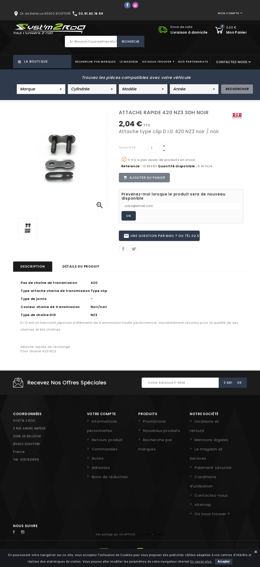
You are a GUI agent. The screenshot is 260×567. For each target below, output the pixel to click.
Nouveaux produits (161, 432)
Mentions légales (211, 442)
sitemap (203, 506)
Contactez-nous (211, 497)
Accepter (223, 561)
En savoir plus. (201, 561)
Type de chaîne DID (38, 317)
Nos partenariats (193, 62)
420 (94, 285)
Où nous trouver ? (158, 62)
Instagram (24, 534)
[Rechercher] (104, 41)
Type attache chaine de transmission (55, 293)
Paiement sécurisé (213, 469)
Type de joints (34, 301)
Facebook (16, 534)
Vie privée (144, 537)
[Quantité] (154, 148)
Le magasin (129, 62)
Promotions (154, 423)
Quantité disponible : (177, 166)
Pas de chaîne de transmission (49, 285)
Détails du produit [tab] (81, 268)
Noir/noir (99, 309)
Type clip (99, 293)
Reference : (131, 166)
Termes (159, 537)
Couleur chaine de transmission (50, 309)
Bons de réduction (110, 479)
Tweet (134, 251)
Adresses (101, 469)
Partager (123, 251)
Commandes (105, 451)
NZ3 (94, 317)
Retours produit (107, 442)
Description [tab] (32, 268)
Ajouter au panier (145, 177)
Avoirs (98, 460)
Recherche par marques (95, 62)
